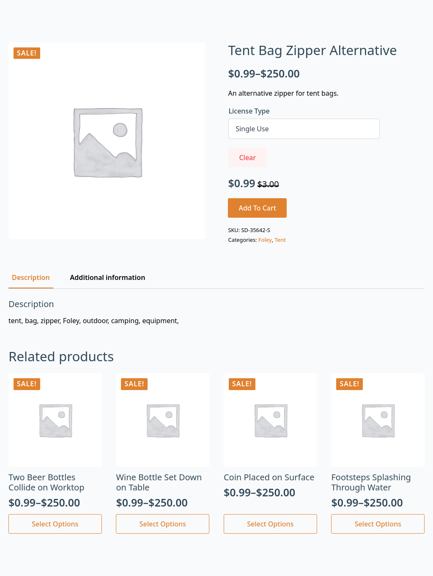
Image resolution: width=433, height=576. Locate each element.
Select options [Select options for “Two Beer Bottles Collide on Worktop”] (55, 524)
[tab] (30, 277)
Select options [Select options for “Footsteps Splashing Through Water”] (378, 524)
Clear (247, 157)
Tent (280, 240)
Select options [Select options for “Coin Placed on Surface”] (270, 524)
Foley (265, 240)
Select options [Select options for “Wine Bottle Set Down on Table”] (163, 524)
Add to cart (257, 208)
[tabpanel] (216, 312)
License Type (248, 111)
